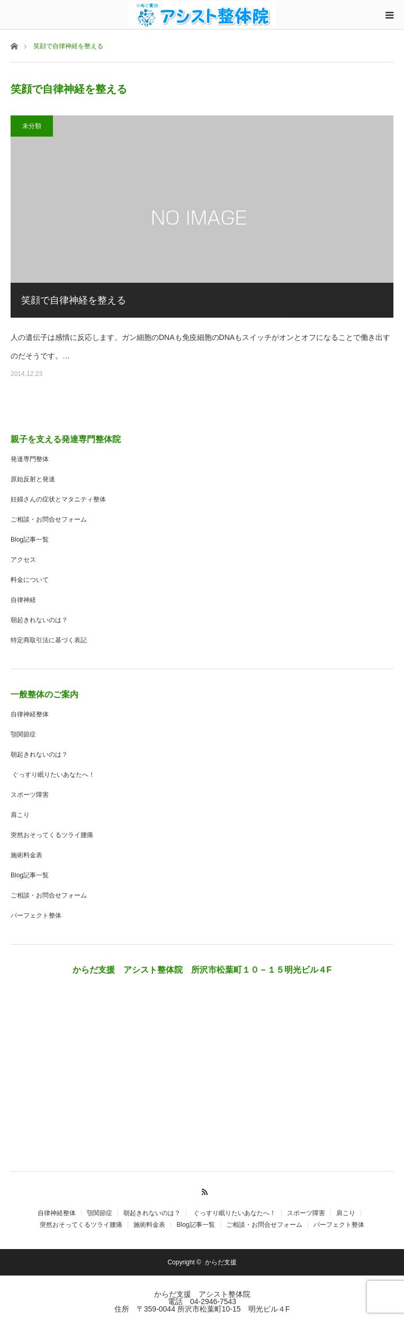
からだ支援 (224, 1262)
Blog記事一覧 (30, 539)
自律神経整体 (30, 714)
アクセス (23, 559)
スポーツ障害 (30, 794)
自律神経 (23, 600)
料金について (30, 579)
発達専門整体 (30, 459)
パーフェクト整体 (36, 915)
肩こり (20, 815)
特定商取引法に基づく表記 (49, 640)
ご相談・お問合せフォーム (49, 519)
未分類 (31, 126)
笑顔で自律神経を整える (73, 300)
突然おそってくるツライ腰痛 (52, 835)
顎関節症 (23, 734)
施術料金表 (26, 855)
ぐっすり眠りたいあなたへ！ (53, 774)
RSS (202, 1190)
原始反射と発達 (33, 479)
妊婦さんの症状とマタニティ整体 (58, 499)
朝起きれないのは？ (39, 620)
